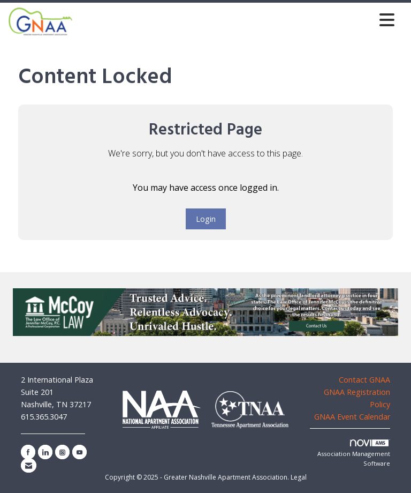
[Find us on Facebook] (28, 452)
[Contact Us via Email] (28, 465)
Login (206, 219)
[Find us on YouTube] (79, 452)
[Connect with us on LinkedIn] (45, 452)
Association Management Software (353, 453)
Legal (299, 477)
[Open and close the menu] (236, 19)
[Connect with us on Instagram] (62, 452)
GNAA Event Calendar (352, 417)
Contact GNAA (364, 380)
